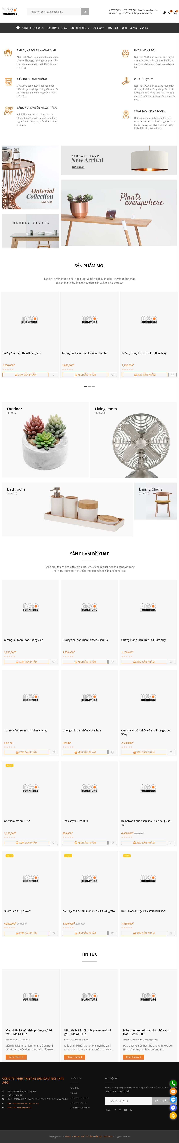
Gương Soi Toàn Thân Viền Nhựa (82, 730)
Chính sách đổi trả (78, 1102)
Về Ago (133, 28)
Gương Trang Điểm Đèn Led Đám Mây (144, 353)
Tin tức (74, 1093)
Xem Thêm (16, 1057)
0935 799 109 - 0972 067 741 (123, 10)
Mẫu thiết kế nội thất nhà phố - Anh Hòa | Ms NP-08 (146, 1032)
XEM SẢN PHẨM (25, 374)
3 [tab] (93, 386)
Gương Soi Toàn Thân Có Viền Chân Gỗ (84, 353)
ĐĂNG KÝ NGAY (164, 1101)
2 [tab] (89, 386)
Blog (125, 28)
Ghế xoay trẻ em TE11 (75, 821)
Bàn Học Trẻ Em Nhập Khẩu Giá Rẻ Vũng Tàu (89, 911)
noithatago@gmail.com (150, 10)
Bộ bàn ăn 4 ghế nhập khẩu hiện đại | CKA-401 (146, 822)
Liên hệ (144, 28)
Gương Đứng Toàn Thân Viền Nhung (25, 730)
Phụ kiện (113, 28)
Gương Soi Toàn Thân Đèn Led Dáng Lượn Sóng (145, 732)
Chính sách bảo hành (80, 1097)
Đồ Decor (98, 28)
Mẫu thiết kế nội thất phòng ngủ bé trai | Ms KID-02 (29, 1032)
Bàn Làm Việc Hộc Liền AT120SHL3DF (143, 911)
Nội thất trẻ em (80, 28)
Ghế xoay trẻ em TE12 (17, 821)
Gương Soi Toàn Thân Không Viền (22, 353)
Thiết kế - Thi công (33, 28)
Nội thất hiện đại (58, 28)
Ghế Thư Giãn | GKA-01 (17, 911)
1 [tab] (85, 386)
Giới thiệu (75, 1088)
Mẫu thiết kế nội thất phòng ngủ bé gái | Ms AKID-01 (87, 1032)
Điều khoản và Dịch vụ (80, 1107)
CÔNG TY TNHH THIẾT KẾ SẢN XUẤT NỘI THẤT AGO (88, 1136)
